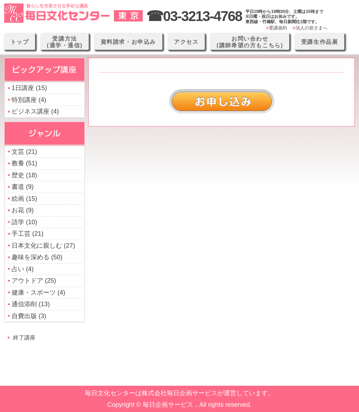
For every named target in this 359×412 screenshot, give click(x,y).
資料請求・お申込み (128, 42)
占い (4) (23, 269)
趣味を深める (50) (37, 257)
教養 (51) (24, 163)
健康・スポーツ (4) (38, 292)
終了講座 (24, 337)
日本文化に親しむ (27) (43, 245)
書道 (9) (23, 186)
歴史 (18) (24, 175)
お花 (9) (23, 210)
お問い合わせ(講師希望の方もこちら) (250, 42)
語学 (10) (24, 222)
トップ (20, 42)
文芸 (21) (24, 151)
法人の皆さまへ (311, 27)
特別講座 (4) (29, 99)
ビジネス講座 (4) (35, 111)
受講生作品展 (319, 42)
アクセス (186, 42)
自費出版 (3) (29, 316)
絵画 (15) (24, 198)
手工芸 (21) (27, 233)
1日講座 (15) (29, 87)
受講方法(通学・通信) (65, 42)
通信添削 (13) (31, 304)
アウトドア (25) (34, 280)
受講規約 (278, 27)
